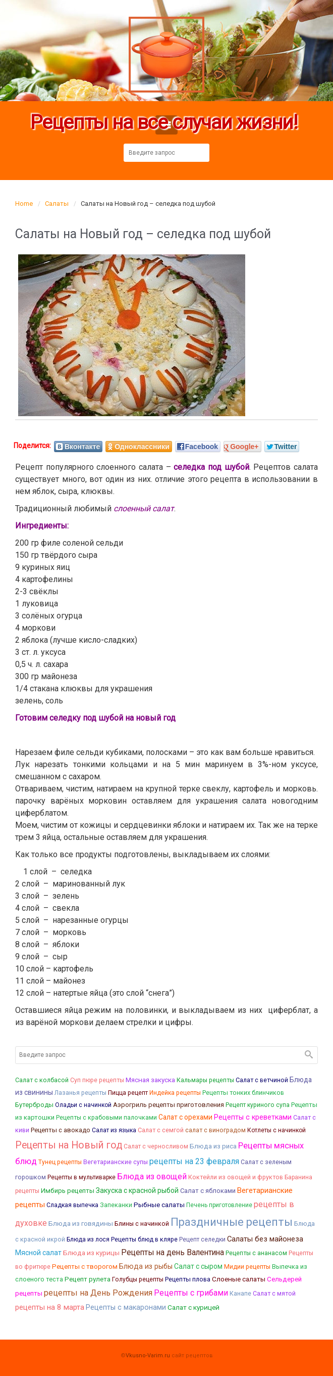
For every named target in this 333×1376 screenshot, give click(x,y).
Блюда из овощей (152, 1176)
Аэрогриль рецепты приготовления (168, 1104)
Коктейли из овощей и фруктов (235, 1177)
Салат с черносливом (156, 1146)
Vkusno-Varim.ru (148, 1355)
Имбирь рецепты (67, 1190)
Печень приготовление (219, 1205)
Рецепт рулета (87, 1279)
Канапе (240, 1293)
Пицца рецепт (128, 1092)
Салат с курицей (193, 1307)
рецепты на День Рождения (98, 1293)
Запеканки (116, 1205)
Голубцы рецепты (137, 1279)
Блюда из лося (88, 1239)
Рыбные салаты (159, 1205)
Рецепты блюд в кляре (144, 1239)
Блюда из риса (213, 1146)
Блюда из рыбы (146, 1266)
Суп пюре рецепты (97, 1080)
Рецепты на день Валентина (172, 1252)
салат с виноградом (215, 1130)
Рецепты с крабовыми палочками (106, 1117)
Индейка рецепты (175, 1092)
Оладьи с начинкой (83, 1104)
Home (24, 203)
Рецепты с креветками (253, 1117)
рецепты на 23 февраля (194, 1161)
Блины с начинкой (142, 1223)
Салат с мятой (274, 1293)
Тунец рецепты (60, 1162)
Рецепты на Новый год (68, 1145)
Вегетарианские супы (115, 1162)
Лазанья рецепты (80, 1092)
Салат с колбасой (42, 1080)
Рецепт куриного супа (258, 1104)
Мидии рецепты (247, 1266)
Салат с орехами (185, 1117)
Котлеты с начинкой (276, 1130)
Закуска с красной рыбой (137, 1190)
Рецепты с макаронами (126, 1307)
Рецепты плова (187, 1279)
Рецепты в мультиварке (81, 1177)
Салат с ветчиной (262, 1080)
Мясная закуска (150, 1080)
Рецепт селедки (202, 1239)
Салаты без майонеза (265, 1239)
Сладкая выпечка (72, 1205)
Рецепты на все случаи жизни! (163, 122)
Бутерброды (34, 1104)
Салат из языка (114, 1130)
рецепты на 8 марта (49, 1307)
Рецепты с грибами (191, 1293)
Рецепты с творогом (85, 1266)
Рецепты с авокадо (60, 1130)
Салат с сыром (198, 1266)
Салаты (57, 203)
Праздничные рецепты (232, 1222)
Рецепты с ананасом (256, 1253)
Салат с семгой (161, 1130)
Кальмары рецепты (205, 1080)
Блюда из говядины (80, 1223)
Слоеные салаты (238, 1279)
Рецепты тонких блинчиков (243, 1092)
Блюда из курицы (91, 1253)
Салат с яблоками (208, 1190)
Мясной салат (38, 1253)
